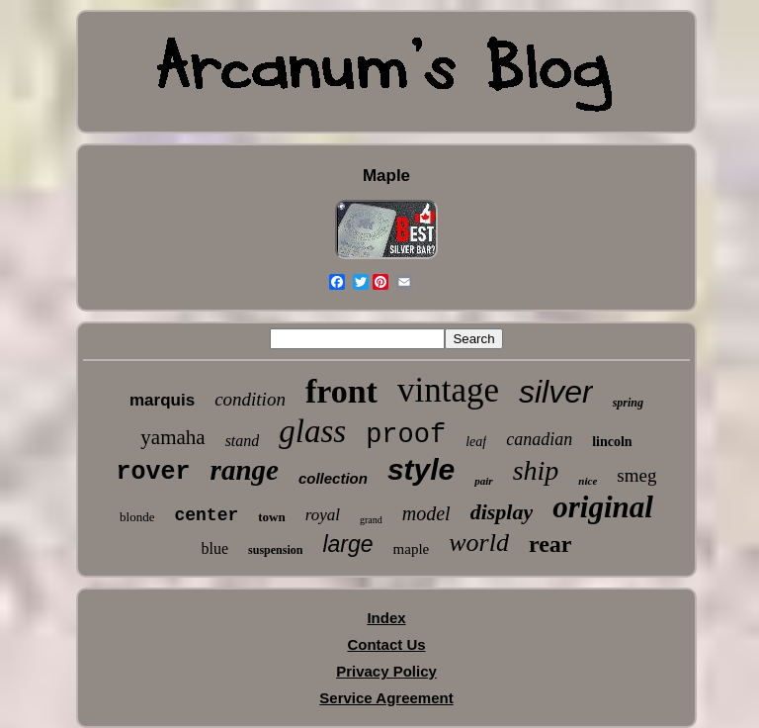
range (245, 470)
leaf (475, 441)
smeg (636, 475)
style (421, 469)
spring (628, 403)
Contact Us (386, 644)
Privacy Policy (386, 671)
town (271, 516)
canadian (539, 439)
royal (322, 514)
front (341, 391)
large (347, 544)
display (502, 512)
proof (406, 435)
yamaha (172, 437)
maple (411, 549)
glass (312, 431)
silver (556, 392)
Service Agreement (386, 697)
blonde (137, 516)
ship (536, 470)
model (426, 513)
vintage (448, 390)
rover (154, 472)
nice (587, 481)
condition (250, 399)
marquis (162, 400)
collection (333, 478)
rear (550, 544)
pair (483, 481)
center (206, 515)
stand (242, 440)
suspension (275, 550)
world (479, 542)
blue (215, 548)
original (602, 507)
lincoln (612, 441)
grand (371, 519)
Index (386, 617)
